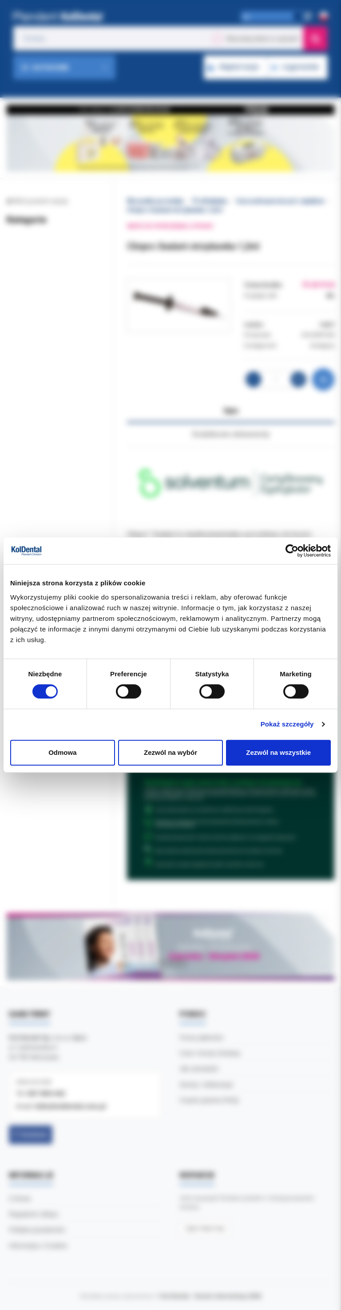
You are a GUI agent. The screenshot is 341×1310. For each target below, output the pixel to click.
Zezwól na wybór (170, 752)
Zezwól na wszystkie (278, 752)
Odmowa (62, 752)
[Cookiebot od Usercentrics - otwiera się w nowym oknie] (292, 550)
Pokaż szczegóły (287, 724)
